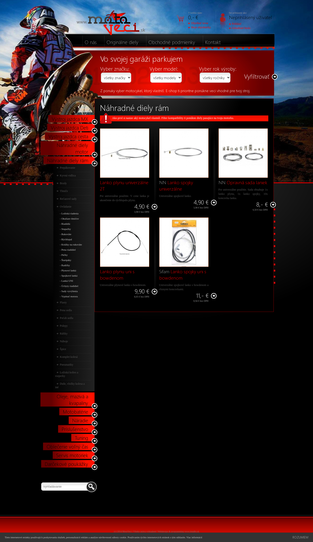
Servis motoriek (72, 455)
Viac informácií (194, 537)
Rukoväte (66, 234)
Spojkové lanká (69, 275)
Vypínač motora (69, 296)
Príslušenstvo (75, 429)
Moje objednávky (199, 27)
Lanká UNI (67, 280)
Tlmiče (64, 191)
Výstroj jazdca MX (70, 118)
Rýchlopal (66, 239)
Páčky (64, 254)
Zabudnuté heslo (240, 28)
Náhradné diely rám (67, 160)
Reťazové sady (68, 198)
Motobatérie (75, 411)
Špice (63, 349)
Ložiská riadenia (70, 213)
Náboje (64, 341)
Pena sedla (66, 310)
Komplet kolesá (69, 357)
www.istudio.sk (192, 531)
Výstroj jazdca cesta (68, 136)
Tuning (81, 437)
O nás (91, 42)
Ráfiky (64, 333)
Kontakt (213, 42)
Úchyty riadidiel (69, 286)
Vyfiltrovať (256, 76)
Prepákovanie (67, 167)
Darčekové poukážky (66, 463)
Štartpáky (66, 260)
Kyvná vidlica (68, 175)
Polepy (64, 325)
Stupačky (66, 229)
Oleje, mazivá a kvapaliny (72, 399)
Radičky (65, 265)
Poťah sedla (66, 318)
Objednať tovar (198, 23)
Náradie (80, 420)
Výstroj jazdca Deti (69, 127)
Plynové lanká (68, 270)
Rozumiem (300, 537)
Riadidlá (65, 223)
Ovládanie (65, 206)
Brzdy (63, 183)
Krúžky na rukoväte (71, 244)
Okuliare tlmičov (70, 218)
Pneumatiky (66, 364)
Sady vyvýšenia (69, 291)
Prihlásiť (235, 23)
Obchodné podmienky (171, 42)
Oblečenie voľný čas (67, 446)
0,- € (193, 17)
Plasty (63, 302)
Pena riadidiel (68, 249)
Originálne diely (123, 42)
